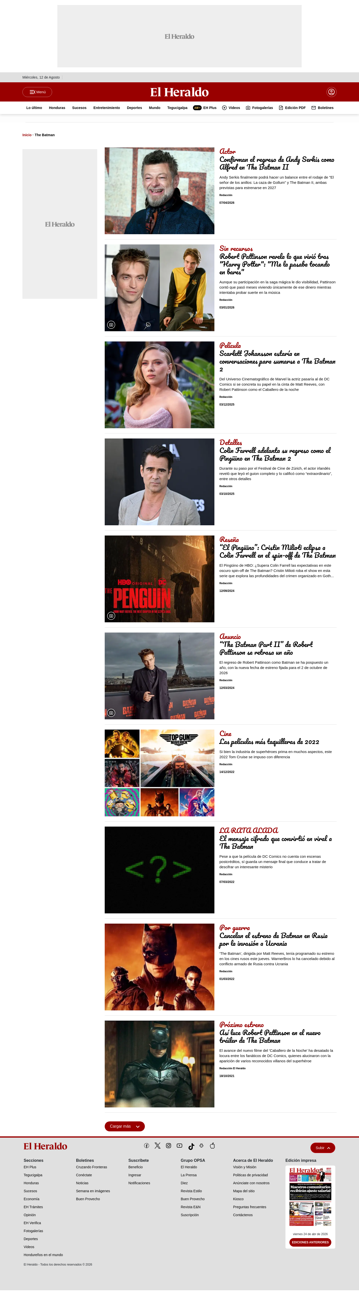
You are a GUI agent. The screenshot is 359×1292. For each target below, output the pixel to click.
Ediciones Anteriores (310, 1244)
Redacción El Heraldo (232, 1070)
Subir (323, 1149)
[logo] (47, 1147)
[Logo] (179, 92)
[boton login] (332, 93)
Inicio (27, 137)
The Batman (45, 137)
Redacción (225, 197)
